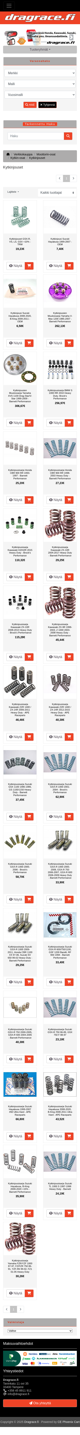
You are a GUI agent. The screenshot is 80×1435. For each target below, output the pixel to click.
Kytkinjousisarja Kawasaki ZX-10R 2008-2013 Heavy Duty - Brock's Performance (20, 628)
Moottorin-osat (46, 154)
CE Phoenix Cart (69, 1422)
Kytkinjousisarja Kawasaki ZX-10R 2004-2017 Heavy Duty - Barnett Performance (60, 551)
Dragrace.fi (31, 1422)
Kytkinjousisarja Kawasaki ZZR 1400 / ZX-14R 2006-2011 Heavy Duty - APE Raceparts (20, 709)
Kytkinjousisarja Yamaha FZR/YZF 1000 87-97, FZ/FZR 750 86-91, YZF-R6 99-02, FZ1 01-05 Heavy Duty (20, 1266)
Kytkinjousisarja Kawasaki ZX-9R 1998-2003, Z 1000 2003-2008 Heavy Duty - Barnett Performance (60, 630)
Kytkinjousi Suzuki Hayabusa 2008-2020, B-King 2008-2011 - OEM (20, 317)
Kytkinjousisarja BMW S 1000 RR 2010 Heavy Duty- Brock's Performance (60, 394)
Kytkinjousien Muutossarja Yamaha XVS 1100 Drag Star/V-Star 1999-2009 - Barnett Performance (20, 396)
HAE (30, 104)
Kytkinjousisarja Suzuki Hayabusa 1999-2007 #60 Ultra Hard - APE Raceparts (20, 1110)
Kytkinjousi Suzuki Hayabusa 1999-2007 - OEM (60, 242)
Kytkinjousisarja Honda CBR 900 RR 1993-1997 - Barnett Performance (20, 474)
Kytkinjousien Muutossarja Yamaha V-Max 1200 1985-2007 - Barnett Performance (60, 317)
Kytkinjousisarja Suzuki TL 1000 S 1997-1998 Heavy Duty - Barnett (60, 1186)
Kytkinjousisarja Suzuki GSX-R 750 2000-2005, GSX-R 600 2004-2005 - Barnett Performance (20, 1033)
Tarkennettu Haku (40, 124)
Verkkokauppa (23, 154)
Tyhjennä (47, 104)
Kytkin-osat (17, 157)
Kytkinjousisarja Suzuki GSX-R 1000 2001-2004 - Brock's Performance (60, 788)
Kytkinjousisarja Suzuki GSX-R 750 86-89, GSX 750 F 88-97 (60, 1032)
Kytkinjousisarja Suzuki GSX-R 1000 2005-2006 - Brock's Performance (20, 868)
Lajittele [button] (12, 191)
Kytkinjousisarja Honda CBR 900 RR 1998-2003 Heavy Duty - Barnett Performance (60, 474)
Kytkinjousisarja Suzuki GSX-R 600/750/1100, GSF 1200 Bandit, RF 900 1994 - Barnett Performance (60, 952)
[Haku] (36, 136)
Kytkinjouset (37, 157)
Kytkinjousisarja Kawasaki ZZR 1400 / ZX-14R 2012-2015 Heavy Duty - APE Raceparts (60, 709)
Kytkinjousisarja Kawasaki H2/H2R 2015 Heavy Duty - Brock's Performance (20, 551)
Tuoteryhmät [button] (39, 49)
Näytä (15, 266)
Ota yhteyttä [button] (40, 1403)
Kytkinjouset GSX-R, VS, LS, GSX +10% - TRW (20, 242)
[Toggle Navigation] (9, 6)
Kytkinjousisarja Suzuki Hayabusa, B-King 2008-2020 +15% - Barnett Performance (20, 1187)
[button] (8, 37)
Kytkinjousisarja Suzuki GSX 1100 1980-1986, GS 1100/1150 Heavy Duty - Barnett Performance (20, 789)
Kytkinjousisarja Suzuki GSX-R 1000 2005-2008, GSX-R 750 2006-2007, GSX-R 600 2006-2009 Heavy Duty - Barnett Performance (60, 871)
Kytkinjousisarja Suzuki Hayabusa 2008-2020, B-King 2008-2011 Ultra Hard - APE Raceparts (60, 1110)
